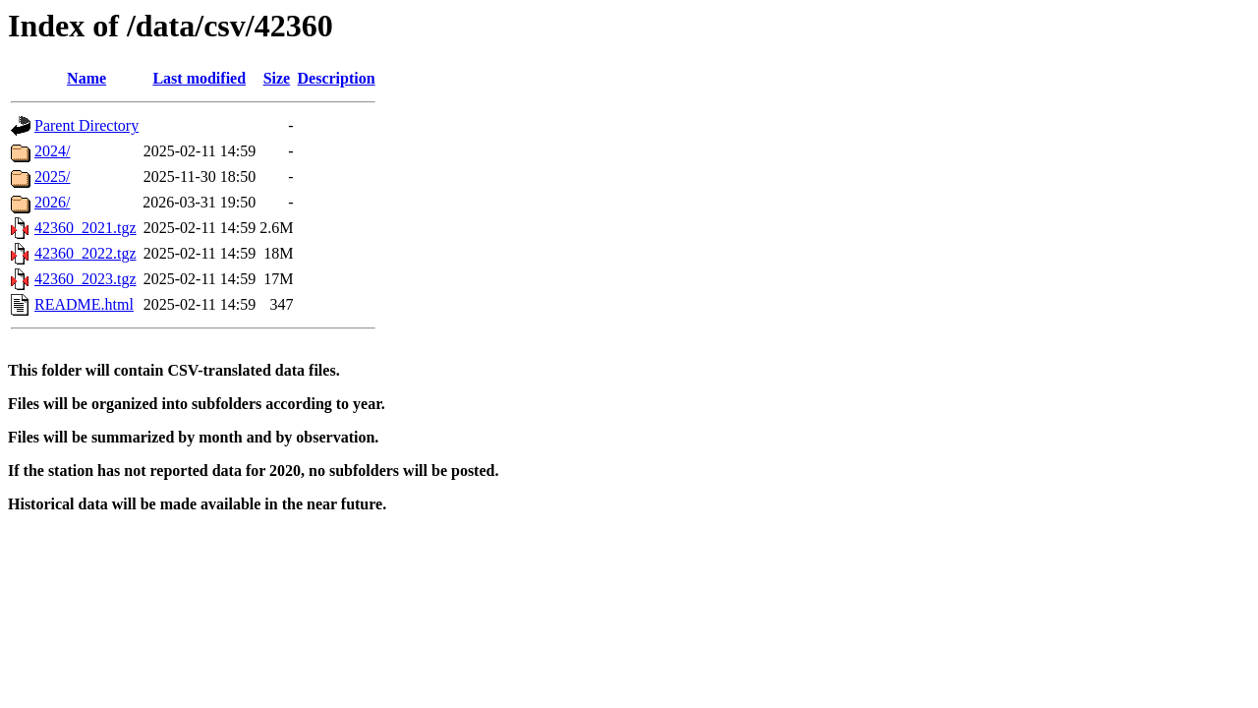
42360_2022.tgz (85, 253)
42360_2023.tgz (85, 278)
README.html (84, 304)
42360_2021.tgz (85, 227)
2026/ (52, 202)
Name (86, 78)
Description (336, 78)
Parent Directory (86, 125)
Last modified (199, 78)
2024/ (52, 151)
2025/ (52, 176)
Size (277, 78)
